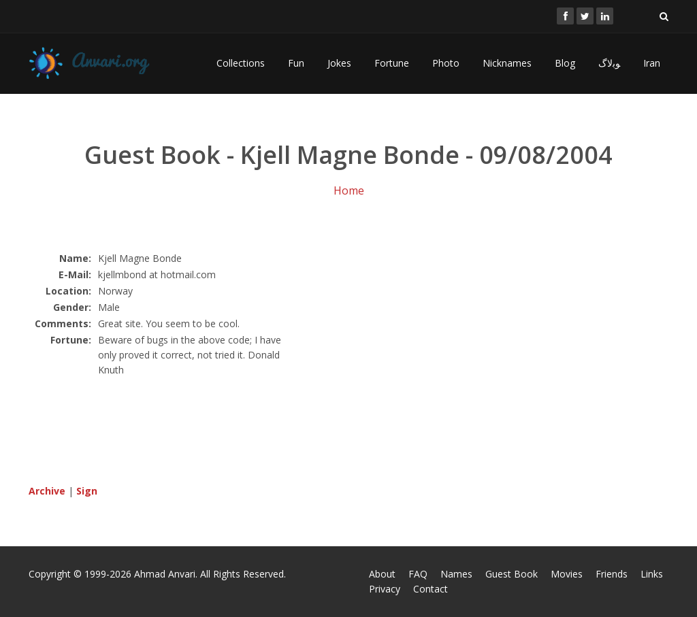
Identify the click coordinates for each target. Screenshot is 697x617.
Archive (47, 490)
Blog (565, 62)
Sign (86, 490)
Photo (445, 62)
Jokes (339, 62)
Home (349, 190)
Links (652, 573)
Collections (240, 62)
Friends (612, 573)
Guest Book (511, 573)
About (382, 573)
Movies (567, 573)
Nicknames (507, 62)
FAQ (417, 573)
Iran (651, 62)
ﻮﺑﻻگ (609, 62)
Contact (430, 588)
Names (456, 573)
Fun (296, 62)
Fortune (391, 62)
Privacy (384, 588)
